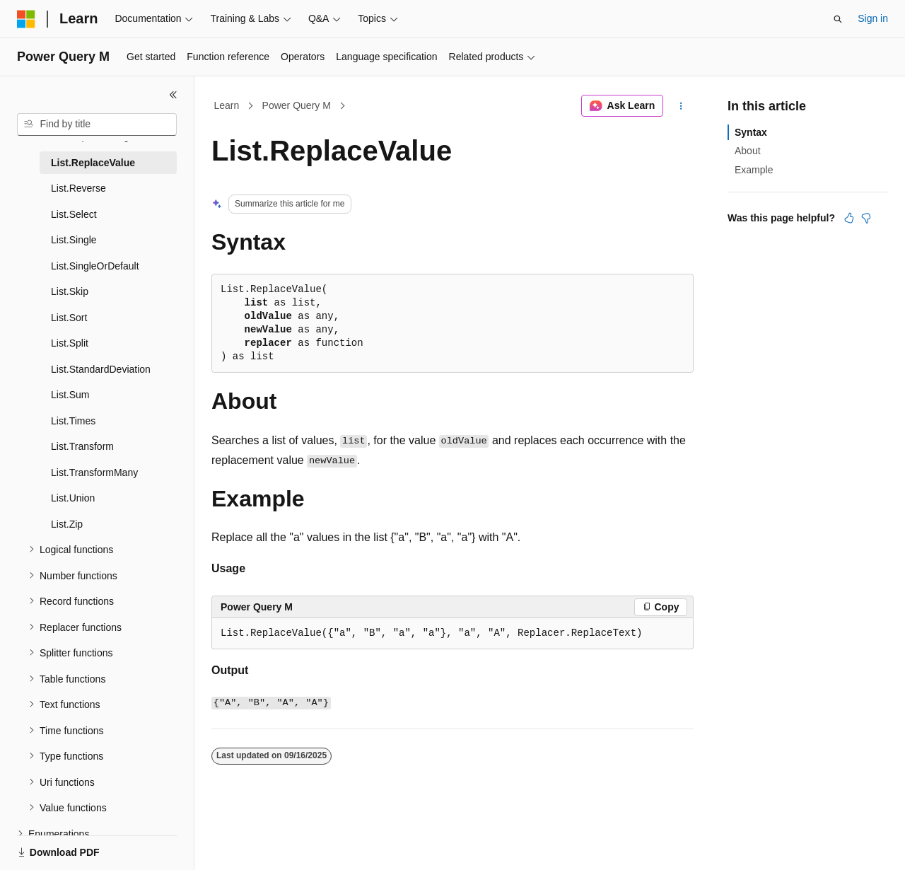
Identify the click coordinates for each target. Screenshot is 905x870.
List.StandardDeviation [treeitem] (101, 369)
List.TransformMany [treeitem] (94, 472)
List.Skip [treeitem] (69, 291)
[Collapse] (173, 95)
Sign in (873, 18)
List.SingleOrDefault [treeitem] (95, 266)
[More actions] (681, 106)
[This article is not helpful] (866, 217)
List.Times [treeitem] (73, 421)
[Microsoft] (26, 19)
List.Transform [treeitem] (82, 446)
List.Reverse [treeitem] (78, 188)
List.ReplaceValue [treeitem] (93, 162)
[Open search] (838, 19)
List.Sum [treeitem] (70, 394)
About (748, 150)
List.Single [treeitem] (74, 239)
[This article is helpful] (849, 217)
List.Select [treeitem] (74, 214)
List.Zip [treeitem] (67, 524)
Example (754, 169)
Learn (227, 105)
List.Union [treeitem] (73, 498)
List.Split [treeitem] (69, 343)
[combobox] (97, 124)
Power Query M (296, 105)
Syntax (751, 132)
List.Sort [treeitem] (69, 317)
